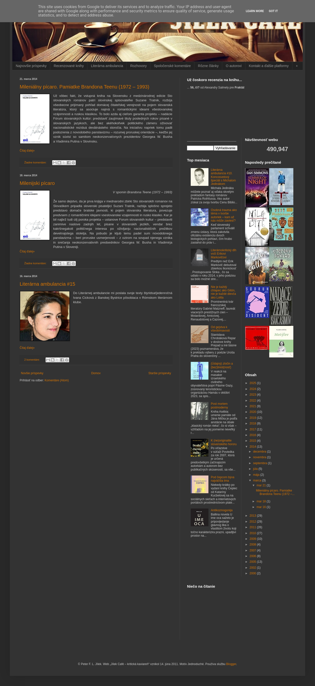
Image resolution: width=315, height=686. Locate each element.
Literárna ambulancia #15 (47, 284)
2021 (253, 406)
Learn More (255, 11)
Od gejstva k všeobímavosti (220, 328)
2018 (253, 423)
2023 (253, 394)
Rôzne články (208, 66)
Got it (273, 11)
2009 (253, 539)
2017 (253, 429)
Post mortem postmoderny (219, 405)
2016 (253, 435)
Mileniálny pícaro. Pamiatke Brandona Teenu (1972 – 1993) (84, 86)
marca (257, 480)
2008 (253, 544)
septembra (260, 463)
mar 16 (262, 507)
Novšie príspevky (32, 373)
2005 (253, 561)
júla (255, 469)
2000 (253, 573)
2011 (253, 527)
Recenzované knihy (69, 66)
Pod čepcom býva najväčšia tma (222, 478)
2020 (253, 412)
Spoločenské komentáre (172, 66)
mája (256, 474)
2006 (253, 556)
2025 (253, 383)
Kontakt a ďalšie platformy (269, 66)
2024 (253, 389)
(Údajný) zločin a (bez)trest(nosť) (222, 365)
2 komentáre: (32, 359)
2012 (253, 521)
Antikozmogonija (222, 510)
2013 (253, 515)
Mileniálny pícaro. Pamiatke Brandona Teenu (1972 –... (275, 492)
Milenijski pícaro (37, 183)
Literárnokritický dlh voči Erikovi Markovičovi (223, 253)
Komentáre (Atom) (57, 380)
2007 (253, 550)
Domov (96, 373)
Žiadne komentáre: (35, 162)
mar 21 (262, 485)
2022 (253, 400)
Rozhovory (138, 66)
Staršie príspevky (159, 373)
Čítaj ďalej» (27, 150)
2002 (253, 567)
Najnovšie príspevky (31, 66)
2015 (253, 440)
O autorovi (234, 66)
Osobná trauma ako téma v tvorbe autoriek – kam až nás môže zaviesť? (224, 215)
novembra (260, 457)
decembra (260, 451)
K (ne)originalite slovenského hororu (224, 442)
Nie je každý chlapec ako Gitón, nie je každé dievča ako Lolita (223, 292)
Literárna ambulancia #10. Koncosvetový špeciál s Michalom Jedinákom (223, 177)
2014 (253, 446)
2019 (253, 418)
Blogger (231, 664)
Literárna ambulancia (107, 66)
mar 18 (262, 501)
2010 (253, 533)
